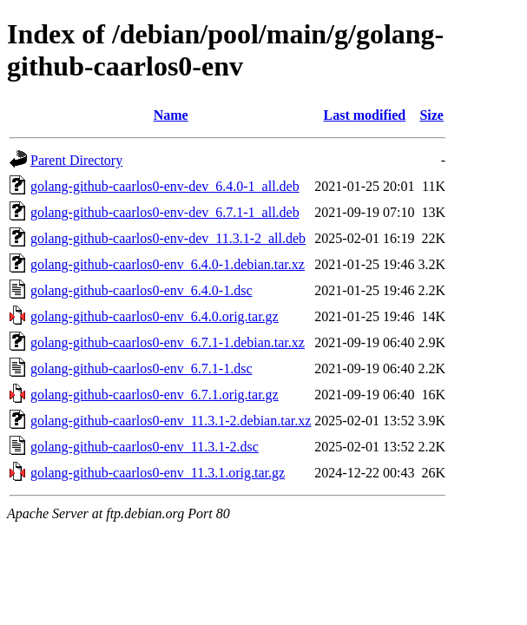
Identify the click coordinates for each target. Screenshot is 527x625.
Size (431, 115)
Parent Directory (76, 160)
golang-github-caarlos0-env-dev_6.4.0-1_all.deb (165, 186)
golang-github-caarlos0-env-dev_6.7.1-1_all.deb (165, 212)
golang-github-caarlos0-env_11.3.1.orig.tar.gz (157, 472)
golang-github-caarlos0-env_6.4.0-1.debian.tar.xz (167, 264)
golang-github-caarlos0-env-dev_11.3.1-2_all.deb (168, 238)
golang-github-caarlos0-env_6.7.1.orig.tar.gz (154, 394)
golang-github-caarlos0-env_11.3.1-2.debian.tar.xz (170, 420)
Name (171, 115)
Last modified (365, 115)
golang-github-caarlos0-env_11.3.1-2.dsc (144, 446)
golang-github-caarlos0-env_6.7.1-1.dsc (141, 368)
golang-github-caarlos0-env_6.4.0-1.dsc (141, 290)
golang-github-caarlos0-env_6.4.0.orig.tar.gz (154, 316)
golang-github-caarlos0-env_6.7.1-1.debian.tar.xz (167, 342)
